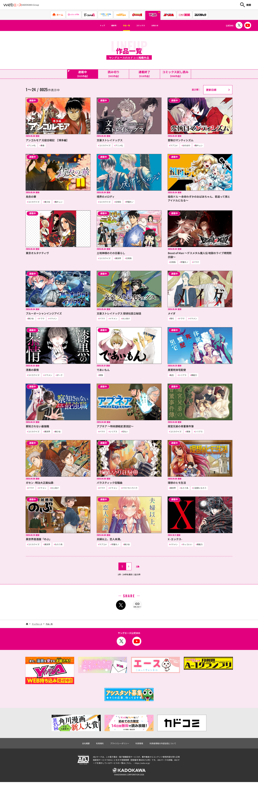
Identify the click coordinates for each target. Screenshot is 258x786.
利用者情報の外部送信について (166, 746)
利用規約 (95, 746)
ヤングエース (37, 626)
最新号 (109, 25)
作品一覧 (124, 25)
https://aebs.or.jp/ (143, 766)
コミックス (144, 25)
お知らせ (162, 25)
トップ (94, 25)
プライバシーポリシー (118, 746)
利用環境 (139, 746)
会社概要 (80, 746)
